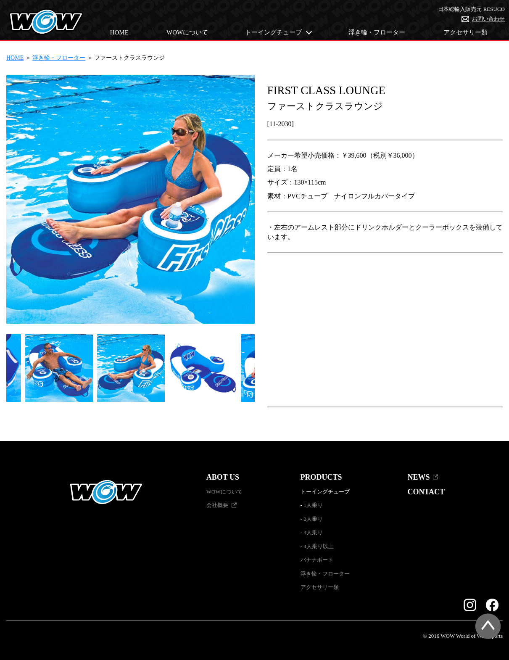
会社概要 (217, 505)
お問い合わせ (488, 19)
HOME (119, 32)
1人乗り (313, 505)
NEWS (418, 477)
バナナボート (317, 560)
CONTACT (426, 492)
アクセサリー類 (465, 32)
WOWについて (187, 32)
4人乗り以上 (318, 546)
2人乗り (313, 519)
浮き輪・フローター (376, 32)
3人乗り (313, 532)
